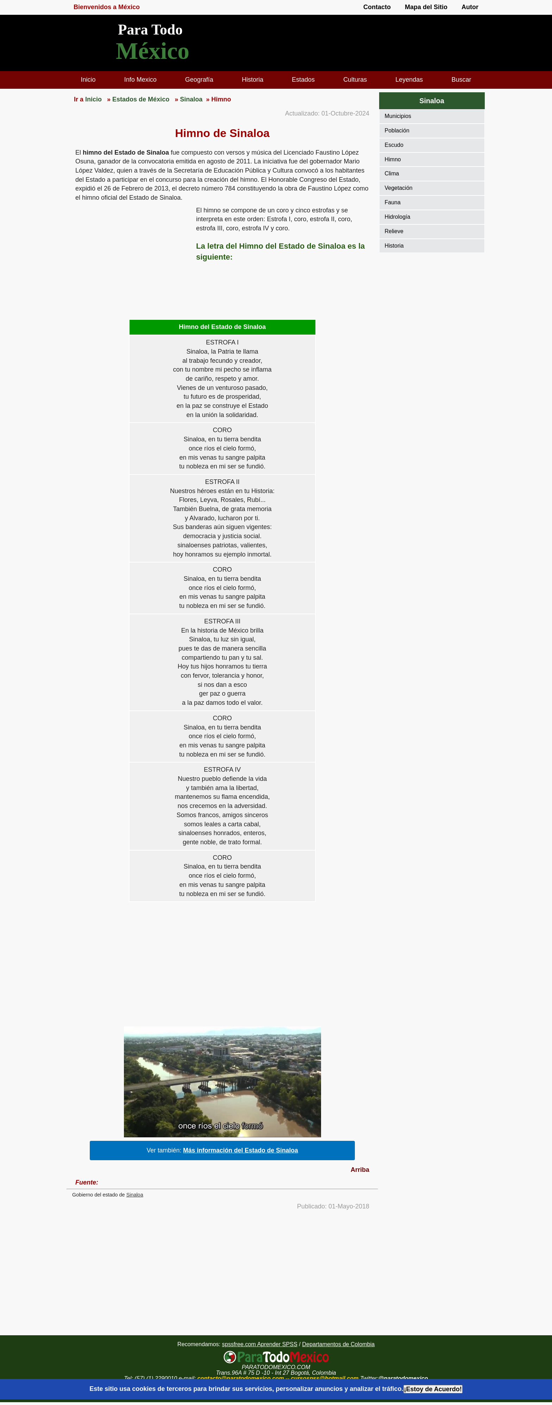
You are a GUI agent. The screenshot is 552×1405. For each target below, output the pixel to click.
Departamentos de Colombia (338, 1344)
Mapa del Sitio (426, 7)
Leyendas (409, 79)
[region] (131, 260)
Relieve (394, 231)
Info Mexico (140, 79)
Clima (392, 173)
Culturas (355, 79)
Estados (303, 79)
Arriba (360, 1169)
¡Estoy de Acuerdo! (433, 1389)
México (152, 51)
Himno (393, 159)
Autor (470, 7)
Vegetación (399, 188)
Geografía (199, 79)
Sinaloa (134, 1195)
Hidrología (397, 217)
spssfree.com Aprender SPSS (259, 1344)
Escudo (394, 145)
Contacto (377, 7)
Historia (252, 79)
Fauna (393, 202)
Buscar (461, 79)
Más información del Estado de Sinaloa (240, 1150)
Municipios (398, 116)
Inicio (88, 79)
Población (397, 130)
